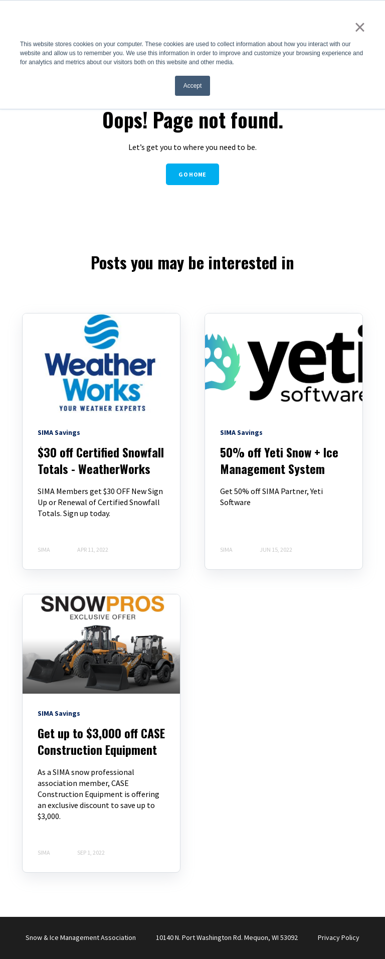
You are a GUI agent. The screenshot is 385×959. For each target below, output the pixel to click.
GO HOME (192, 174)
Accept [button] (192, 85)
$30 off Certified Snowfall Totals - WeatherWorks (101, 460)
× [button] (359, 27)
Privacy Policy (338, 937)
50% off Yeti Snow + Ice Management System (279, 460)
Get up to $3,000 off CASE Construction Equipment (101, 741)
